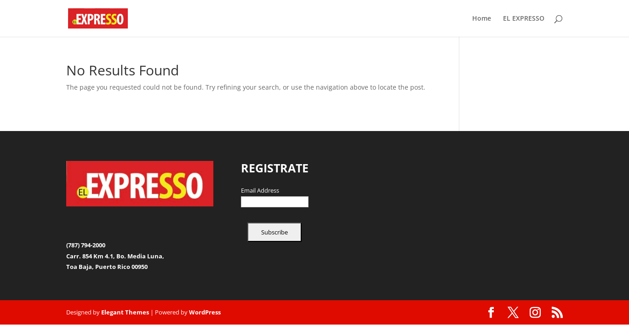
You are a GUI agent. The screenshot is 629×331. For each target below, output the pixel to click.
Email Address (260, 191)
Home (481, 19)
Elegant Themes (125, 312)
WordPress (205, 312)
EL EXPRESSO (523, 19)
